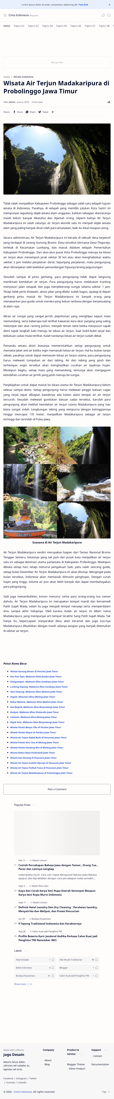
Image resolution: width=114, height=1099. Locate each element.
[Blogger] (79, 968)
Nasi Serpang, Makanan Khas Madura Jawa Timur (36, 691)
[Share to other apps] (53, 111)
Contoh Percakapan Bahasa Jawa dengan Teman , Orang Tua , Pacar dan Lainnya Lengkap (58, 867)
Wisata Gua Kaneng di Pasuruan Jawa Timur (33, 757)
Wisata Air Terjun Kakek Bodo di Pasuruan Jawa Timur (38, 737)
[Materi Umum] (39, 860)
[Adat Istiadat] (35, 960)
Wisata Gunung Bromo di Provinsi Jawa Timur (34, 671)
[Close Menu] (110, 4)
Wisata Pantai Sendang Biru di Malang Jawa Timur (37, 747)
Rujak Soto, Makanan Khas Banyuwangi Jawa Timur (37, 722)
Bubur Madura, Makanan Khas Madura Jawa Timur (37, 701)
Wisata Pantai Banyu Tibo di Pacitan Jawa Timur (35, 727)
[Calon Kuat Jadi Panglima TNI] (47, 931)
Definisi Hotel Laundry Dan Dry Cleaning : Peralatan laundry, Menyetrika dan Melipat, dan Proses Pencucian (58, 909)
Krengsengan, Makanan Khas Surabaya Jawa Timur (37, 681)
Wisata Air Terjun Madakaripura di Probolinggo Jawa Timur (41, 772)
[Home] (6, 26)
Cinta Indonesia (19, 15)
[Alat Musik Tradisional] (79, 960)
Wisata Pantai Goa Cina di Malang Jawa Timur (34, 742)
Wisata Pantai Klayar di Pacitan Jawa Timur (33, 732)
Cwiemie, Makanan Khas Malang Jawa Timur (33, 717)
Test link (83, 4)
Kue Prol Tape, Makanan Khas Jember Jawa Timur (36, 676)
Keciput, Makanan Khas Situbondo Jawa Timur (34, 712)
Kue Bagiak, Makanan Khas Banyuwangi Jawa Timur (37, 707)
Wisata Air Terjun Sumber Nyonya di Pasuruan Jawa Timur (41, 762)
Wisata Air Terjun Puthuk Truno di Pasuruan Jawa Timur (39, 767)
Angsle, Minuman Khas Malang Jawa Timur (33, 696)
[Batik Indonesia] (35, 968)
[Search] (108, 15)
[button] (103, 15)
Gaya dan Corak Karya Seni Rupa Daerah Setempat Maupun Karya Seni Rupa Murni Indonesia (57, 892)
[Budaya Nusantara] (41, 918)
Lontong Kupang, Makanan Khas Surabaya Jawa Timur (39, 686)
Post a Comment (57, 789)
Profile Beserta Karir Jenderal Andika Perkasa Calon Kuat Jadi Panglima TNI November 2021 (58, 938)
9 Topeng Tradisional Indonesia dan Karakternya (49, 923)
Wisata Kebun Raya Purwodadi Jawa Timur (32, 752)
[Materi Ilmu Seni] (40, 885)
